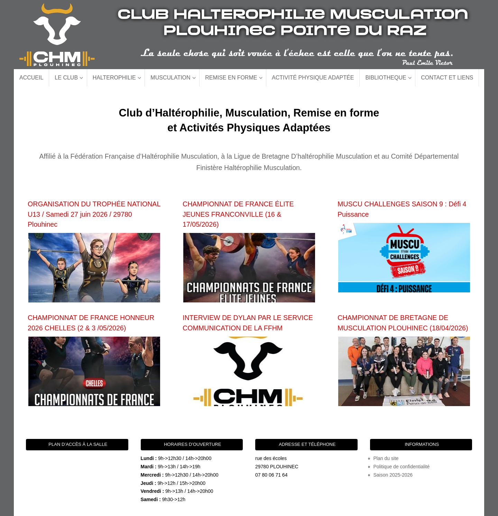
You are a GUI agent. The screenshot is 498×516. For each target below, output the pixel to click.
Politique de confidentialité (402, 466)
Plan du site (386, 458)
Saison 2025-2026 (393, 475)
